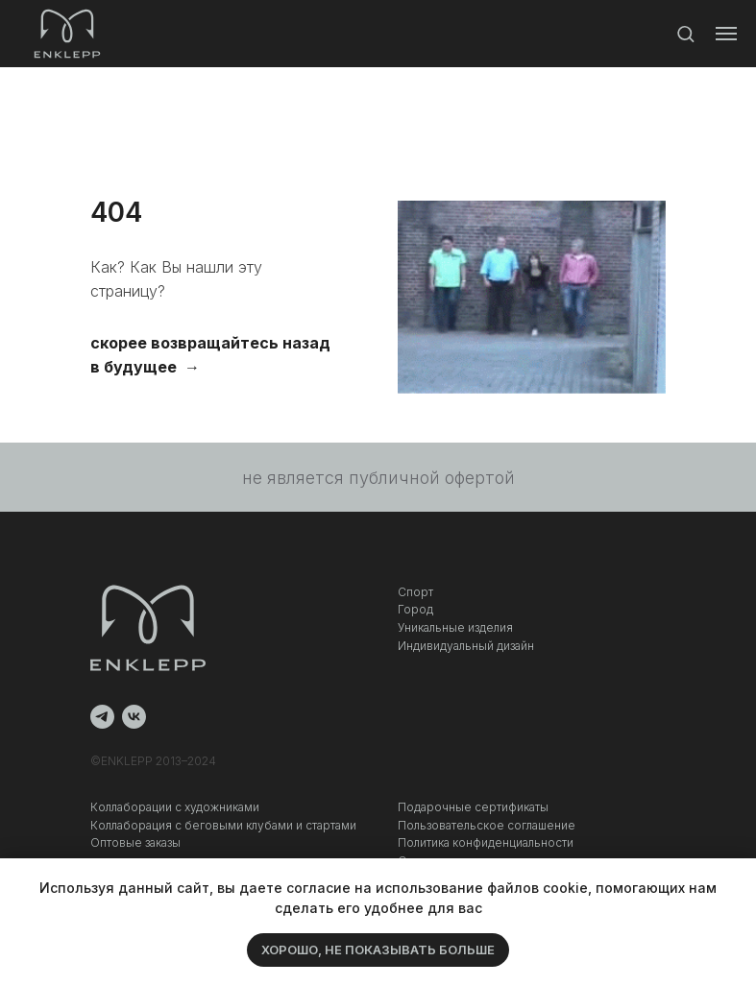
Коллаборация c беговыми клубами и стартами (223, 825)
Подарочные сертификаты (473, 807)
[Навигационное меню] (726, 33)
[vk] (134, 717)
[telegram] (102, 717)
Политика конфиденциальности (485, 842)
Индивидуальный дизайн (466, 645)
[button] (685, 33)
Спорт (415, 592)
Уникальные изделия (455, 627)
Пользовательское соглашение (486, 825)
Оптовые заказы (135, 842)
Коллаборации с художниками (174, 807)
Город (415, 609)
